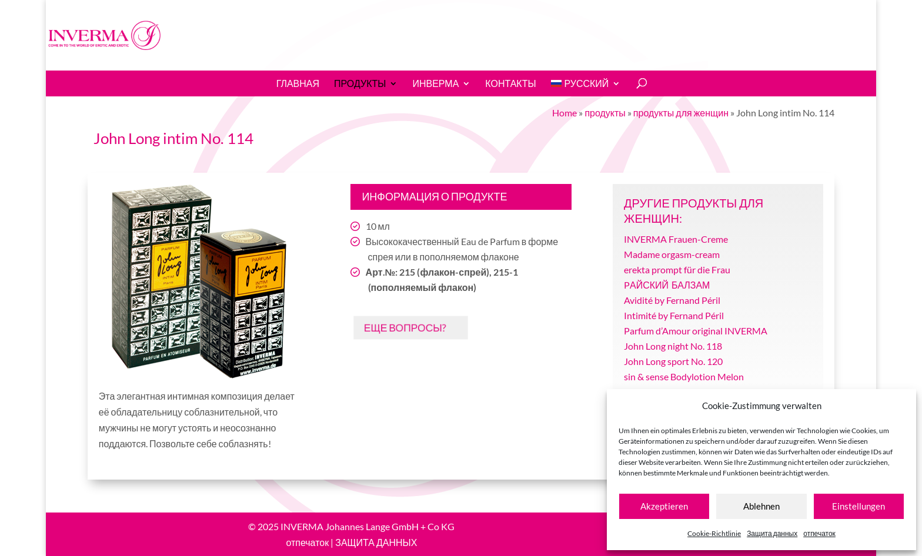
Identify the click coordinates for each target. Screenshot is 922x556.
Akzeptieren (664, 506)
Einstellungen (858, 506)
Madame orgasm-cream (672, 254)
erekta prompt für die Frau (677, 269)
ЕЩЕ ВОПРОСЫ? (402, 327)
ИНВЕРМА (435, 83)
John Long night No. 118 (673, 345)
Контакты (510, 83)
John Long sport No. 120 (673, 361)
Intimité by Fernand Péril (674, 315)
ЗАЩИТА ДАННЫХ (376, 542)
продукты (360, 83)
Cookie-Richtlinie (714, 533)
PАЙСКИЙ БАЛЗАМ (667, 284)
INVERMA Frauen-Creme (676, 238)
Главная (297, 83)
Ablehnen (761, 506)
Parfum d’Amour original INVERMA (695, 330)
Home (564, 112)
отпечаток (819, 533)
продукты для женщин (681, 112)
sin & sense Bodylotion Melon (684, 376)
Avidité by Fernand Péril (672, 300)
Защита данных (772, 533)
